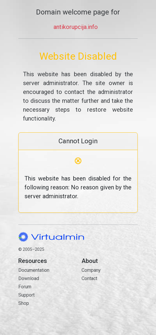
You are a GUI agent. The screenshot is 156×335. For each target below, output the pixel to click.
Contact (110, 299)
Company (91, 270)
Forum (24, 287)
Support (26, 295)
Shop (23, 303)
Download (28, 278)
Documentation (33, 270)
